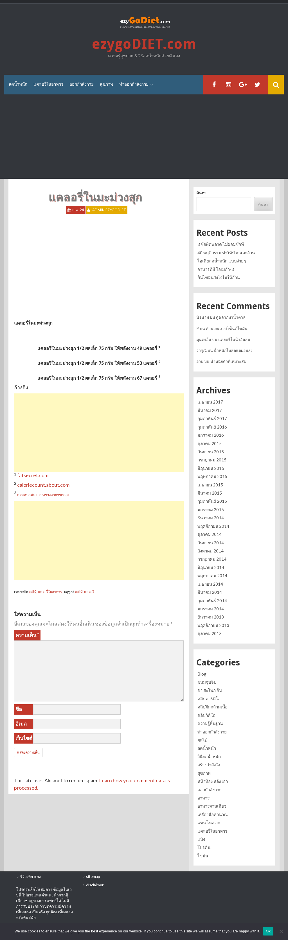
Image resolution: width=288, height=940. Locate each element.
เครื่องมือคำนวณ (212, 814)
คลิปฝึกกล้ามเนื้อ (212, 706)
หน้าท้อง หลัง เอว (212, 781)
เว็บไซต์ (23, 738)
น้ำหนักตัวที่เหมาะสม (228, 361)
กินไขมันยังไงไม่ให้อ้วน (218, 277)
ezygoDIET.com (144, 44)
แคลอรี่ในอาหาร (48, 84)
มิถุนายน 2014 (210, 567)
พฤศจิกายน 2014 (213, 526)
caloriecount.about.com (43, 485)
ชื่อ (18, 709)
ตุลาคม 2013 (209, 633)
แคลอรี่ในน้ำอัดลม (234, 339)
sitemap (93, 876)
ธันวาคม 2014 (210, 517)
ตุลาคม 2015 (209, 443)
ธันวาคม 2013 (210, 616)
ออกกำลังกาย (81, 84)
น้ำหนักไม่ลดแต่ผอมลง (233, 350)
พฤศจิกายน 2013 (213, 625)
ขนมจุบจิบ (207, 682)
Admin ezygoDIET (109, 210)
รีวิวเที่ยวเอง (30, 876)
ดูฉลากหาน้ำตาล (231, 317)
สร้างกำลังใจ (208, 764)
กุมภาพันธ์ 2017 (212, 418)
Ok (268, 931)
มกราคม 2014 (210, 608)
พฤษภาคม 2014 (212, 575)
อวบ (199, 361)
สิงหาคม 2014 (210, 550)
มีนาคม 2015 (209, 492)
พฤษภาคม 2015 (212, 476)
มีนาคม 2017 (209, 410)
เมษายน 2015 (210, 484)
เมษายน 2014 (210, 583)
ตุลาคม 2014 (209, 534)
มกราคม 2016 (210, 435)
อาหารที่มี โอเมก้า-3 (215, 269)
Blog (201, 673)
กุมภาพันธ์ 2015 (212, 501)
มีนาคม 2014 (209, 592)
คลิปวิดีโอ (206, 715)
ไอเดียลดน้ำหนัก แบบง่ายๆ (221, 260)
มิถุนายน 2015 (210, 468)
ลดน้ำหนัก (18, 84)
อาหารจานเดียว (211, 805)
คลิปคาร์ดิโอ (208, 698)
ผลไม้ (33, 592)
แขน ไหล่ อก (208, 822)
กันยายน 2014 (210, 542)
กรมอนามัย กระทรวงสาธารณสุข (43, 495)
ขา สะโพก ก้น (209, 690)
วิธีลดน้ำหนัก (209, 756)
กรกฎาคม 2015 (211, 459)
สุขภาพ (106, 84)
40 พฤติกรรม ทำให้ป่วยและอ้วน (226, 252)
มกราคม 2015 (210, 509)
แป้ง (201, 839)
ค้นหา (201, 192)
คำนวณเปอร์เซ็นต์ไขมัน (227, 328)
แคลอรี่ (89, 592)
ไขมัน (202, 855)
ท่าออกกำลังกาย (133, 84)
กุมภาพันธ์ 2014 (212, 600)
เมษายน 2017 (210, 401)
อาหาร (203, 797)
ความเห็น (27, 635)
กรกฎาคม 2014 (211, 558)
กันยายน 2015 (210, 451)
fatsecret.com (32, 475)
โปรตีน (203, 847)
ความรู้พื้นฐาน (210, 723)
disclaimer (95, 884)
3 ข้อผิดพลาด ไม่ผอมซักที (220, 244)
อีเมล (21, 724)
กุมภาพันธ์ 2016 (212, 426)
